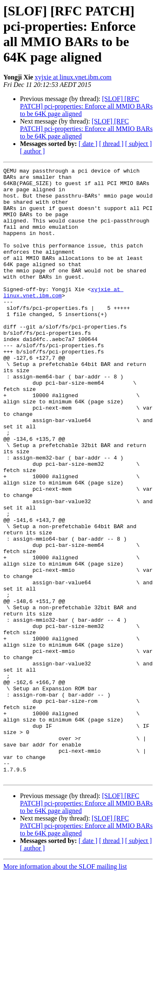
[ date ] (88, 143)
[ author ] (32, 151)
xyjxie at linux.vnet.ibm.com (73, 77)
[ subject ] (138, 143)
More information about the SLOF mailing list (65, 988)
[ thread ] (111, 143)
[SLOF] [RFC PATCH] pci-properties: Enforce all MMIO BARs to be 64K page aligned (86, 106)
